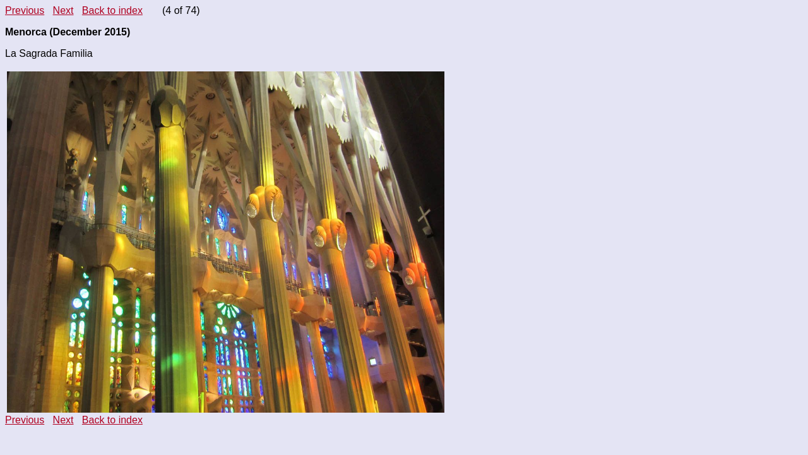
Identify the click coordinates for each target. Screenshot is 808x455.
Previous (24, 10)
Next (63, 10)
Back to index (112, 10)
